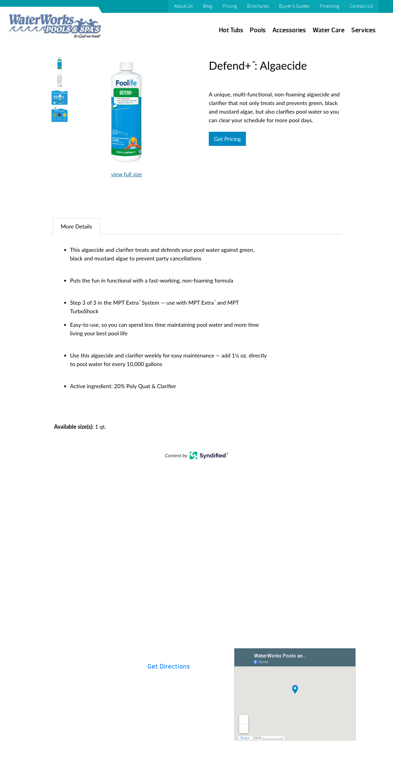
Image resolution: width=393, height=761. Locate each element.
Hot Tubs (231, 30)
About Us (183, 6)
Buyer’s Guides (294, 6)
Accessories (289, 30)
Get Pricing (227, 138)
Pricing (230, 6)
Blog (207, 6)
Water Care (328, 30)
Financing (330, 6)
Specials (297, 570)
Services (363, 30)
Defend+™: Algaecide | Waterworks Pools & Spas (54, 27)
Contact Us (361, 6)
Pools (258, 30)
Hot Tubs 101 (216, 570)
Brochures (258, 6)
